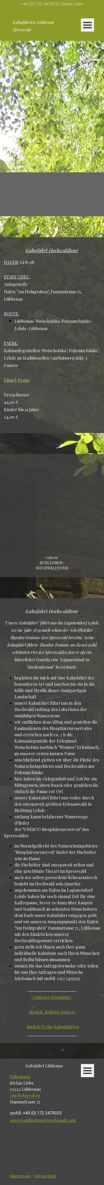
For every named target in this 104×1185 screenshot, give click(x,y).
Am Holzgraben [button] (25, 1095)
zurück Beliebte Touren (52, 1012)
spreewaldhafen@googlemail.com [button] (43, 1120)
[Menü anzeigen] (87, 25)
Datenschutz (45, 1175)
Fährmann (20, 1076)
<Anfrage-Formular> (52, 997)
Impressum (20, 1175)
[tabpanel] (52, 3)
